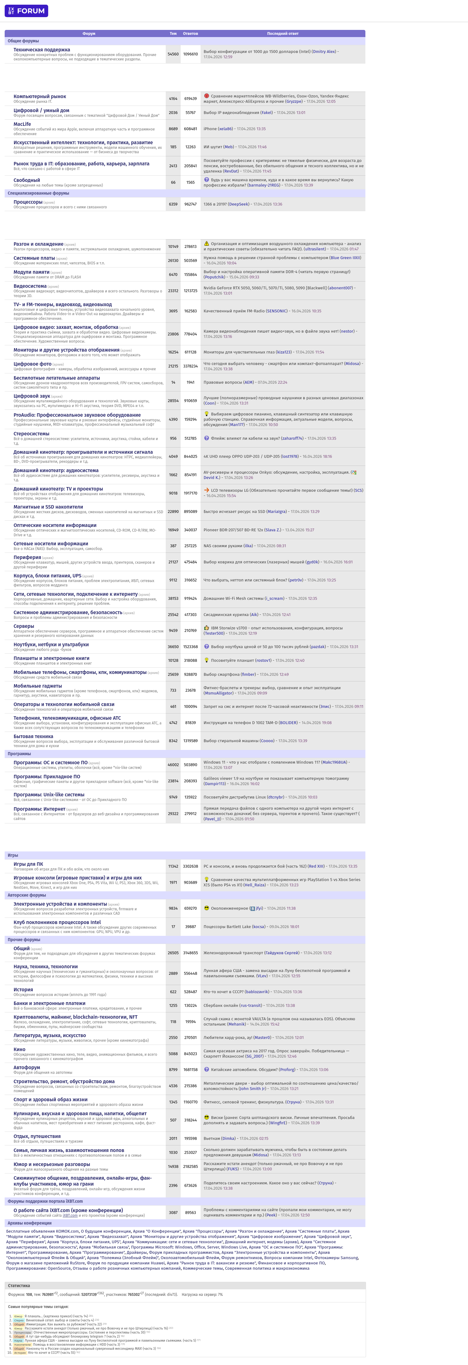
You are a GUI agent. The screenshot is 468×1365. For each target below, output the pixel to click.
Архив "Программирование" (97, 1252)
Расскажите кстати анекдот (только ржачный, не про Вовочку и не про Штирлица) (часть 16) (96, 1328)
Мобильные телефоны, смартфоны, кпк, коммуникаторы (80, 672)
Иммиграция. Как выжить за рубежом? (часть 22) (64, 1324)
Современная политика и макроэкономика (267, 1268)
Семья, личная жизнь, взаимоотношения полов (69, 1150)
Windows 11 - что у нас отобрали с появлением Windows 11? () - (277, 765)
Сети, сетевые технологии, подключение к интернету (76, 594)
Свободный (27, 180)
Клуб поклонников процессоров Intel (57, 922)
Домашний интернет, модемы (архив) (261, 1241)
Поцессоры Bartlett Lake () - (251, 926)
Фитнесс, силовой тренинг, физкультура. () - (269, 1102)
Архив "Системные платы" (310, 1231)
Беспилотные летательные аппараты (57, 378)
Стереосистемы (31, 434)
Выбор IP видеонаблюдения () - (254, 112)
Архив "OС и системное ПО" (276, 1247)
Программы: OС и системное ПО (51, 762)
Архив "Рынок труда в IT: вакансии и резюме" (211, 1263)
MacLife (22, 124)
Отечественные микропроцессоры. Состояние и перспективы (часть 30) (89, 1332)
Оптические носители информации (55, 525)
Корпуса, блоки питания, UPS (47, 576)
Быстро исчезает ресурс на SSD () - (262, 511)
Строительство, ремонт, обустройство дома (64, 1081)
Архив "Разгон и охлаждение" (254, 1231)
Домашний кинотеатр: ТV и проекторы (58, 489)
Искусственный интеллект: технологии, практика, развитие (83, 142)
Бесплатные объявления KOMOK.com (42, 1231)
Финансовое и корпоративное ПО (291, 1263)
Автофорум (27, 1067)
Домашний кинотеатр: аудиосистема (56, 470)
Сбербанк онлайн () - (249, 1005)
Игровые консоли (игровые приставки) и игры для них (78, 878)
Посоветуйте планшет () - (258, 660)
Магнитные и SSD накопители (48, 507)
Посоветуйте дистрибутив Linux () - (260, 797)
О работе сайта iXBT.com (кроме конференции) (68, 1210)
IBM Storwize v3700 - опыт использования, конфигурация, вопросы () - (273, 630)
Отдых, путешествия (37, 1136)
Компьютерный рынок (40, 96)
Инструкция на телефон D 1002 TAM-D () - (268, 722)
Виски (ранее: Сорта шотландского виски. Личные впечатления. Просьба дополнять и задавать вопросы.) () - (279, 1120)
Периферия (27, 557)
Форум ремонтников (241, 1257)
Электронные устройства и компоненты (60, 904)
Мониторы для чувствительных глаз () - (264, 352)
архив (49, 203)
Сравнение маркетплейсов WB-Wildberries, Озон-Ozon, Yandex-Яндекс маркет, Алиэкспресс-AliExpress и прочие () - (276, 98)
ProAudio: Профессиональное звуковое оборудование (77, 415)
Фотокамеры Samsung (336, 1257)
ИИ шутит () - (235, 146)
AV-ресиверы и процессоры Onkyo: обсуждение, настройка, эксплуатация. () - (280, 475)
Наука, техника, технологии (46, 966)
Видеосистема (30, 286)
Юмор (18, 1316)
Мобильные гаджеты (38, 686)
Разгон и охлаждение (38, 244)
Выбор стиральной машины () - (255, 740)
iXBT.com (70, 1215)
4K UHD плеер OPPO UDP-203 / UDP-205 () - (268, 456)
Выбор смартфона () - (246, 674)
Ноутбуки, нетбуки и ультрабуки (51, 644)
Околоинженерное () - (253, 908)
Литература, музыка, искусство (50, 1035)
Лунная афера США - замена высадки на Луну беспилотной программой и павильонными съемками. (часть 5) (110, 1341)
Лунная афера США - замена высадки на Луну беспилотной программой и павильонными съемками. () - (277, 973)
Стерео (19, 1320)
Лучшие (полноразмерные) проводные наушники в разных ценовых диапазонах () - (284, 400)
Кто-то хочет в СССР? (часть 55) (51, 1353)
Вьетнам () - (236, 1138)
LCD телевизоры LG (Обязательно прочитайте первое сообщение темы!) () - (284, 493)
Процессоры (28, 202)
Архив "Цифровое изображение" (270, 1236)
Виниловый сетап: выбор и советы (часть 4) (60, 1320)
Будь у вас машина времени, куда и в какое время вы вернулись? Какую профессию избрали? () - (279, 182)
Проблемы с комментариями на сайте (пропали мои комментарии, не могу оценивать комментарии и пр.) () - (277, 1212)
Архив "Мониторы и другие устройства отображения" (182, 1236)
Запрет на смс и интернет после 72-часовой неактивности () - (284, 706)
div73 (171, 1294)
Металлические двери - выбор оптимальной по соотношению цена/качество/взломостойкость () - (281, 1086)
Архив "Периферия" (25, 1241)
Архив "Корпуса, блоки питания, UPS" (83, 1241)
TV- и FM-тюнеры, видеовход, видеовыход (63, 304)
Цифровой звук (32, 396)
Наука (18, 1340)
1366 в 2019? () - (243, 204)
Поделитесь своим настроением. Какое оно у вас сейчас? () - (270, 1185)
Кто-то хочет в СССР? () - (253, 991)
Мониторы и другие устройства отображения (67, 350)
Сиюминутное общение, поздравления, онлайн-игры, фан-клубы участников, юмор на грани (83, 1181)
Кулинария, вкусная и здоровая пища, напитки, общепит (80, 1113)
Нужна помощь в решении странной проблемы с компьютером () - (282, 260)
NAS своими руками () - (245, 545)
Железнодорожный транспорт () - (268, 952)
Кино (19, 1049)
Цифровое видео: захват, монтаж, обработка (66, 327)
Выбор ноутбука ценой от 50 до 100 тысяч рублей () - (284, 646)
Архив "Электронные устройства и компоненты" (269, 1252)
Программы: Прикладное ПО (47, 777)
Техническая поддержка (42, 50)
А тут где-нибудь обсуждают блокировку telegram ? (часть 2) (73, 1336)
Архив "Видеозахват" (107, 1236)
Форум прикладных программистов (184, 1252)
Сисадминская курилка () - (247, 614)
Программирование (47, 1252)
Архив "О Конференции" (157, 1231)
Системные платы (34, 258)
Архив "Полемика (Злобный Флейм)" (123, 1257)
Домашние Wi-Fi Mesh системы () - (260, 598)
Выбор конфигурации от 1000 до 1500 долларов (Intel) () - (271, 54)
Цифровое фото (33, 364)
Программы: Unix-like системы (49, 795)
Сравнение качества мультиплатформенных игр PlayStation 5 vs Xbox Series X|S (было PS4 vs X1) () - (282, 882)
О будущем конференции (106, 1231)
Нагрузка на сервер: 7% (202, 1294)
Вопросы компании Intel (288, 1257)
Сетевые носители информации (51, 544)
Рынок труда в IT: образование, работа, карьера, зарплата (82, 164)
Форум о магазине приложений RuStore (45, 1263)
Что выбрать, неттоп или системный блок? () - (270, 580)
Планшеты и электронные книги (52, 658)
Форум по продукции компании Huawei (126, 1263)
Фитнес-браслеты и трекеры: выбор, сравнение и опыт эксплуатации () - (272, 690)
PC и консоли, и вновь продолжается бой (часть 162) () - (281, 866)
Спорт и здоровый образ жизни (51, 1099)
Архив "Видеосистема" (63, 1236)
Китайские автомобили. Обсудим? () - (269, 1069)
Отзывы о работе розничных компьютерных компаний (127, 1268)
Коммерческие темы (203, 1268)
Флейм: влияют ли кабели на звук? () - (273, 438)
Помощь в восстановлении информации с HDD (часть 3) (76, 1345)
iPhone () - (235, 128)
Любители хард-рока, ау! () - (254, 1037)
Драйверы (137, 1252)
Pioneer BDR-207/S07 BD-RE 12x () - (259, 530)
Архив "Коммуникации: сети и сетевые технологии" (173, 1241)
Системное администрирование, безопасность (68, 612)
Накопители (22, 1344)
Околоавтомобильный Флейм (190, 1257)
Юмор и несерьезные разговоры (52, 1164)
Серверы (24, 626)
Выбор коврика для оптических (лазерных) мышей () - (278, 562)
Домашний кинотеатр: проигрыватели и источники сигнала (83, 452)
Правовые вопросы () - (245, 382)
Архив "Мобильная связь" (104, 1247)
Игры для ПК (28, 864)
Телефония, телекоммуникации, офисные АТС (67, 718)
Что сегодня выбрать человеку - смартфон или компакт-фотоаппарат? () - (283, 366)
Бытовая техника (33, 736)
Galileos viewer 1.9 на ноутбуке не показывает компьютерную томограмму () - (276, 781)
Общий (22, 948)
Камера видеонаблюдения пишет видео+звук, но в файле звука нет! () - (281, 334)
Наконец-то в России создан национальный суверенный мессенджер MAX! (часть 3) (91, 1349)
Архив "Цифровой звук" (327, 1236)
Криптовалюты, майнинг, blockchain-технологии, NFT (75, 1017)
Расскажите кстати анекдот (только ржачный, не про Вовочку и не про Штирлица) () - (273, 1166)
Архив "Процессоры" (203, 1231)
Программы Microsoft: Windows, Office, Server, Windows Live (189, 1247)
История (23, 990)
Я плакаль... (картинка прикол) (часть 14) (56, 1316)
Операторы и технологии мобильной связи (64, 704)
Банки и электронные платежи (50, 1003)
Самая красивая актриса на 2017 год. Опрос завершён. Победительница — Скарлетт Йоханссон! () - (277, 1053)
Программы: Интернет (40, 809)
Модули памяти (32, 272)
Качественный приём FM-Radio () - (263, 311)
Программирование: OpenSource (38, 1268)
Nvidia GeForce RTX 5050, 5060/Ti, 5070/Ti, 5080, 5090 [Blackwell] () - (280, 290)
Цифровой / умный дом (41, 110)
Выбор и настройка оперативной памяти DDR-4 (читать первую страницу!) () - (277, 274)
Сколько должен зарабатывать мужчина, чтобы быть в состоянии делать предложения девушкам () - (275, 1152)
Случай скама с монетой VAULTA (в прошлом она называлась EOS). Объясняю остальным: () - (279, 1021)
